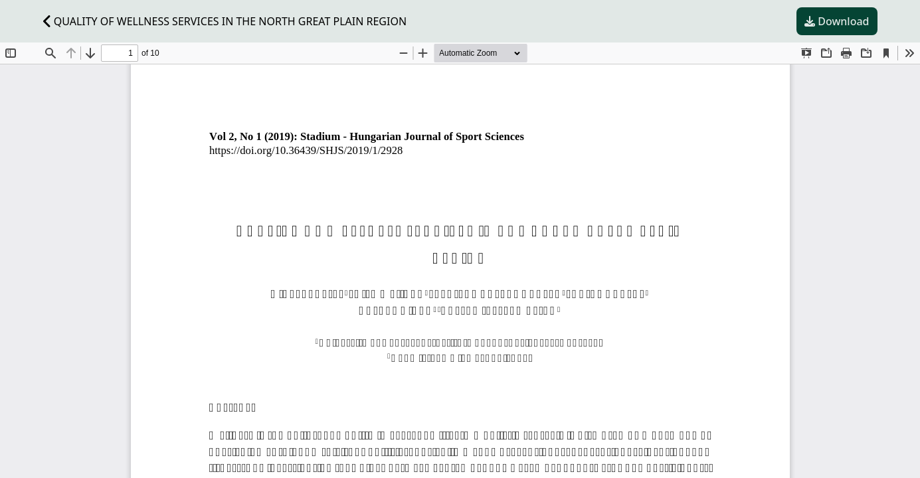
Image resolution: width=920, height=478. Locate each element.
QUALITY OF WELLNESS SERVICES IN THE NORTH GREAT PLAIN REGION (225, 21)
